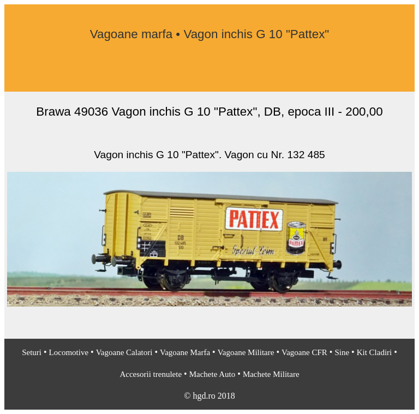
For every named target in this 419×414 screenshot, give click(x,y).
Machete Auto (212, 374)
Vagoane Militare (246, 352)
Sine (341, 352)
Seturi (31, 352)
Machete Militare (271, 374)
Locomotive (68, 352)
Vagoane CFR (304, 352)
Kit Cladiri (374, 352)
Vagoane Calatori (124, 352)
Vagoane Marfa (185, 352)
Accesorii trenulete (150, 374)
